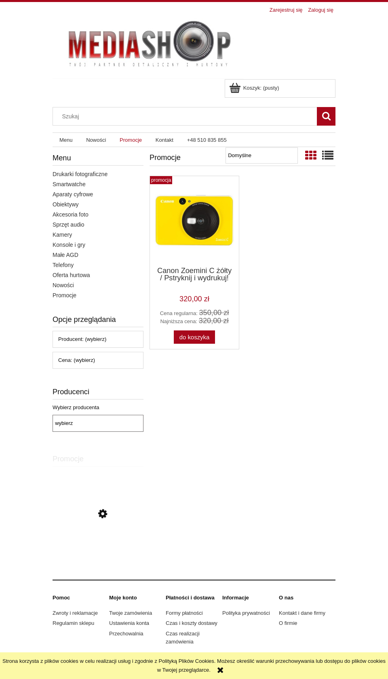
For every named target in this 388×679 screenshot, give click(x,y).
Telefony (63, 265)
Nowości (63, 285)
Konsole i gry (69, 245)
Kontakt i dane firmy (302, 613)
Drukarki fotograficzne (80, 174)
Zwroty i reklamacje (75, 613)
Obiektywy (66, 204)
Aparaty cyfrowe (73, 194)
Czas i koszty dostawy (191, 623)
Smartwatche (69, 184)
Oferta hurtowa (71, 275)
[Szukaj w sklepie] (186, 116)
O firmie (288, 623)
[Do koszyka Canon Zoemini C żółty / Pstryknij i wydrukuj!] (194, 337)
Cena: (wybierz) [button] (76, 360)
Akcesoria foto (71, 214)
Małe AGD (65, 255)
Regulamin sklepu (73, 623)
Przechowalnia (126, 634)
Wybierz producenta (76, 407)
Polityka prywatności (246, 613)
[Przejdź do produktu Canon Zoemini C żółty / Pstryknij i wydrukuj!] (98, 550)
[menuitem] (66, 140)
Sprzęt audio (68, 224)
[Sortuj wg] (262, 155)
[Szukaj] (326, 116)
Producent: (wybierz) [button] (82, 339)
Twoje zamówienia (130, 613)
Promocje (64, 295)
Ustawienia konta (129, 623)
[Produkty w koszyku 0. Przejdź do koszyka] (254, 88)
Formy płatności (184, 613)
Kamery (62, 234)
